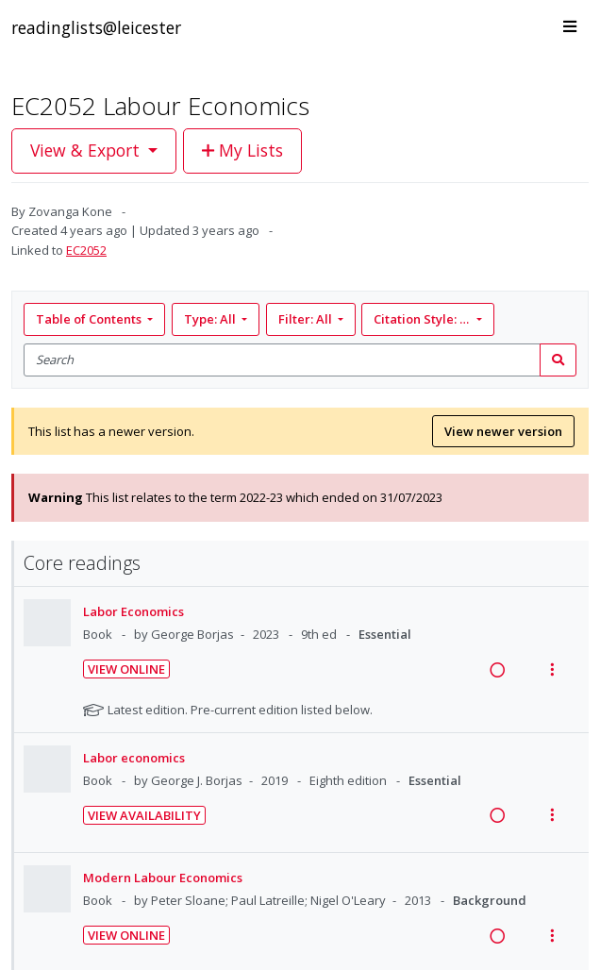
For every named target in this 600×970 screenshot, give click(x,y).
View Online (126, 669)
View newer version (503, 431)
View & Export (87, 150)
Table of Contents (90, 318)
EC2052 (86, 250)
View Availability (144, 815)
